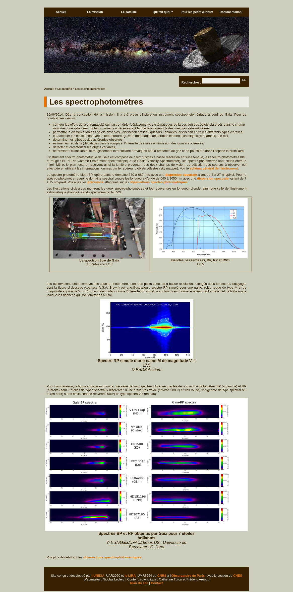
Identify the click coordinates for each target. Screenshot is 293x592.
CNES (237, 575)
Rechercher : (191, 82)
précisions (95, 182)
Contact (157, 583)
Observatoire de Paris (188, 575)
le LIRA (130, 575)
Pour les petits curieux (197, 12)
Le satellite (129, 12)
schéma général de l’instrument (214, 168)
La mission (95, 12)
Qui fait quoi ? (163, 12)
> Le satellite (63, 88)
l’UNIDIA (98, 575)
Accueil (61, 12)
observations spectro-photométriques (159, 182)
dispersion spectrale (181, 175)
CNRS (161, 575)
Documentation (231, 12)
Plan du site (139, 583)
